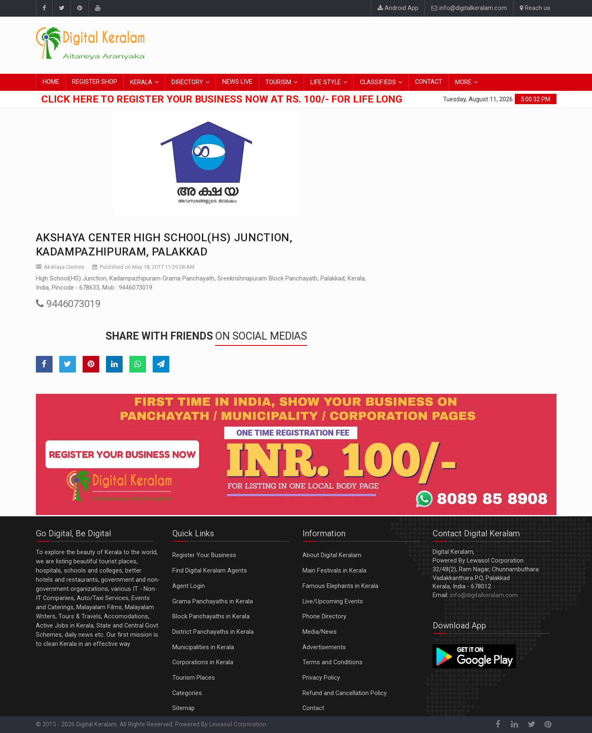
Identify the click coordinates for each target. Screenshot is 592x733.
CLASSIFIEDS (378, 82)
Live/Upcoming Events (332, 601)
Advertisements (324, 647)
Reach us (535, 8)
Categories (187, 693)
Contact (313, 708)
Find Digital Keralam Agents (209, 570)
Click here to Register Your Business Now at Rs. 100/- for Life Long (221, 99)
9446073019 (68, 304)
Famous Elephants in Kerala (340, 586)
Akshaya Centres (64, 267)
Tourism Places (193, 677)
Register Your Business (204, 555)
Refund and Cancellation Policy (344, 693)
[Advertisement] (405, 44)
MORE (463, 82)
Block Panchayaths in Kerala (210, 616)
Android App (398, 8)
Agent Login (188, 586)
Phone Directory (324, 616)
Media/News (319, 631)
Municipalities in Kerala (203, 647)
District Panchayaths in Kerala (213, 631)
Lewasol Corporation (237, 724)
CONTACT (428, 81)
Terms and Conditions (332, 662)
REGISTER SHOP (94, 81)
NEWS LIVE (237, 81)
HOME (51, 81)
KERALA (141, 82)
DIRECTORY (187, 82)
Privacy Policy (321, 677)
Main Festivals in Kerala (334, 570)
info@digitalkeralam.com (469, 8)
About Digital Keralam (331, 555)
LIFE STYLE (325, 82)
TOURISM (278, 82)
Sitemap (183, 708)
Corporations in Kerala (202, 662)
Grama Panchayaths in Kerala (212, 601)
